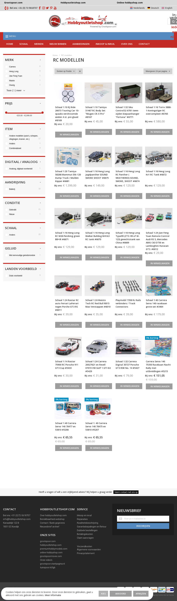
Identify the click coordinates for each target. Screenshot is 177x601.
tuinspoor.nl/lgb (47, 567)
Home (9, 50)
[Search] (120, 25)
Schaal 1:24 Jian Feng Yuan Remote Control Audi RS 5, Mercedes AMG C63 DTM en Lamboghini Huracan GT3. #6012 (157, 247)
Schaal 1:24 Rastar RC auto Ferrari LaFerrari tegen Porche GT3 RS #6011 (67, 311)
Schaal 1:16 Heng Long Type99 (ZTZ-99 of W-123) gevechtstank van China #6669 (128, 244)
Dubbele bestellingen (87, 530)
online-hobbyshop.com (51, 552)
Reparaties (82, 519)
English (168, 8)
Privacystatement (86, 553)
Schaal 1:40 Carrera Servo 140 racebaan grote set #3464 (156, 310)
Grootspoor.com (13, 2)
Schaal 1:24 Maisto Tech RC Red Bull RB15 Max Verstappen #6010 (97, 310)
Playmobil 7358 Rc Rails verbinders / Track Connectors (128, 310)
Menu (12, 42)
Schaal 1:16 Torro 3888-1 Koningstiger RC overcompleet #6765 (158, 117)
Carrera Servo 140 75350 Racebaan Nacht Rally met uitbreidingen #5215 (158, 372)
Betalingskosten (85, 534)
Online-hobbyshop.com (130, 2)
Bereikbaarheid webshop (52, 519)
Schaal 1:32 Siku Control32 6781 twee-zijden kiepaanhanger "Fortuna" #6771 (127, 118)
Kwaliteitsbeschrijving (87, 523)
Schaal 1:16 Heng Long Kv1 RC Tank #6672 (158, 179)
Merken (38, 50)
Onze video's (46, 560)
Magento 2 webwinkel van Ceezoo (163, 595)
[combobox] (99, 25)
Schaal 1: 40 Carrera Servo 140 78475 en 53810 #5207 (96, 433)
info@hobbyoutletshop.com (17, 519)
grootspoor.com (48, 541)
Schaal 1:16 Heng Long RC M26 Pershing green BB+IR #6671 (67, 242)
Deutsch (155, 8)
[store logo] (37, 24)
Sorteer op (61, 78)
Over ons (126, 50)
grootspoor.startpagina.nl (52, 563)
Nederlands (139, 8)
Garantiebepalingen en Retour (91, 526)
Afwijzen (100, 588)
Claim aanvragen (85, 538)
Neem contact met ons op (126, 492)
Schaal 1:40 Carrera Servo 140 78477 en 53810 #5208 (65, 433)
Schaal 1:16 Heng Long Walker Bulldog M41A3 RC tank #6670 (97, 242)
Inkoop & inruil (105, 50)
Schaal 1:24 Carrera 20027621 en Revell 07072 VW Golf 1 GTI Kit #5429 (98, 372)
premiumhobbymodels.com (53, 549)
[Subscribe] (143, 525)
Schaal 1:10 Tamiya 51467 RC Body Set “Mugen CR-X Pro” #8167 (96, 118)
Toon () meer (14, 97)
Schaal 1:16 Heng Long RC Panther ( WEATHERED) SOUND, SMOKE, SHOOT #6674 (128, 182)
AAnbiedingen (80, 50)
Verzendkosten (84, 546)
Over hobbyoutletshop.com (53, 515)
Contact (144, 50)
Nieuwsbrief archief (49, 526)
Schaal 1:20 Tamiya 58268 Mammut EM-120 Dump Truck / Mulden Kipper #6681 (68, 182)
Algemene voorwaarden (89, 549)
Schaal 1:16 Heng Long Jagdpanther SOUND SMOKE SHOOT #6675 (97, 181)
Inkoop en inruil (84, 515)
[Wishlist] (139, 25)
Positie (69, 78)
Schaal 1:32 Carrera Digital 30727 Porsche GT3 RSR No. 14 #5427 (127, 371)
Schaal (23, 50)
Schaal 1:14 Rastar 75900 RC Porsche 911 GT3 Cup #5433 (66, 371)
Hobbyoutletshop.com (73, 2)
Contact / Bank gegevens (52, 523)
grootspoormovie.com (51, 556)
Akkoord (79, 588)
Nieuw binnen (58, 50)
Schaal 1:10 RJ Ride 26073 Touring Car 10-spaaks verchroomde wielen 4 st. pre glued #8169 (67, 120)
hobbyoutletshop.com (51, 545)
